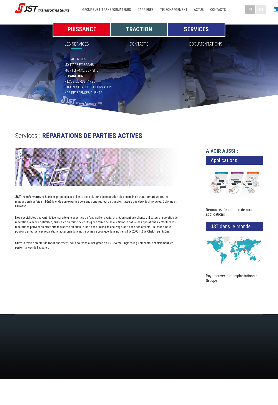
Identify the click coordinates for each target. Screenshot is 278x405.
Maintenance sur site (82, 70)
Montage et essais (79, 65)
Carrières (145, 10)
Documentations (205, 44)
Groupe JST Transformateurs (106, 10)
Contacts (218, 10)
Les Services (77, 44)
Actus (199, 10)
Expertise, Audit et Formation (88, 87)
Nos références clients (83, 93)
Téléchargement (173, 10)
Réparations (75, 76)
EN (261, 10)
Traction (139, 29)
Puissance (81, 29)
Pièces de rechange (80, 81)
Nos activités (75, 59)
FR (250, 10)
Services (196, 29)
